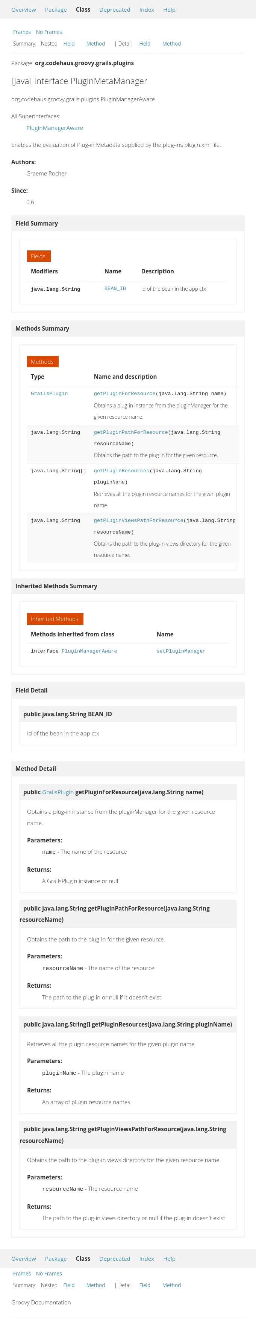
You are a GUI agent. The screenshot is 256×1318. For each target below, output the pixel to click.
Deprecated (114, 9)
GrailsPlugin (49, 393)
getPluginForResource (125, 393)
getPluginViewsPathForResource (138, 519)
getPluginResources (122, 470)
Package (56, 9)
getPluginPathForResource (131, 431)
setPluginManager (181, 650)
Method (95, 43)
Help (169, 9)
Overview (23, 9)
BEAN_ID (115, 288)
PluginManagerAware (54, 127)
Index (146, 9)
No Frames (49, 31)
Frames (22, 31)
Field (69, 43)
